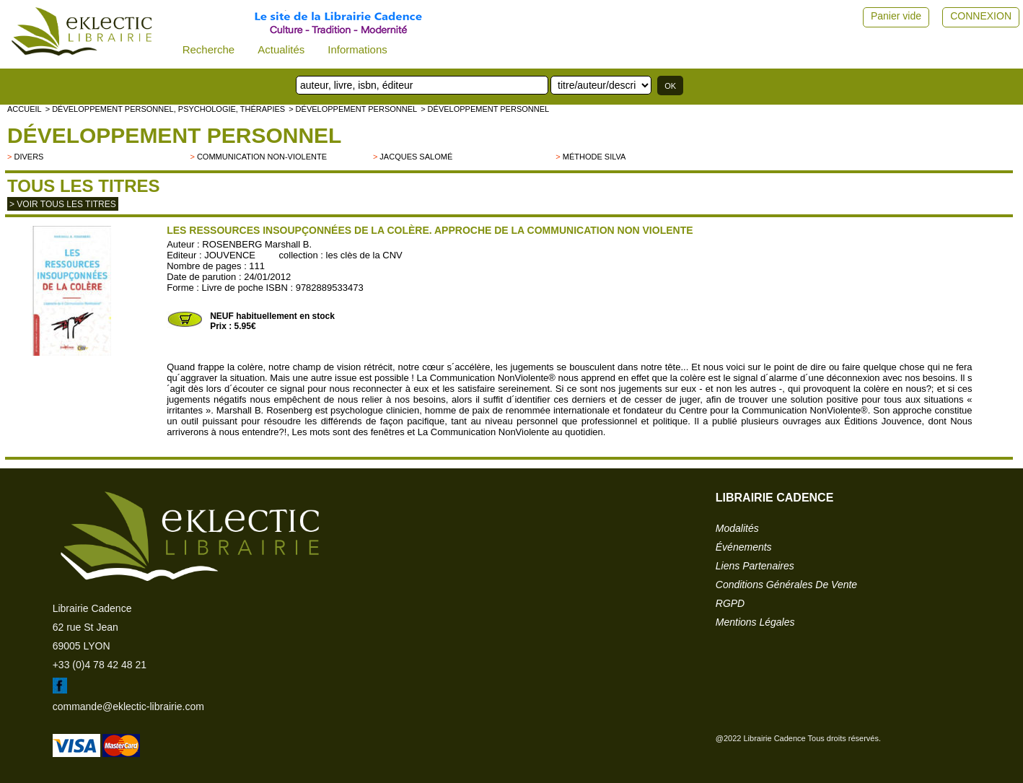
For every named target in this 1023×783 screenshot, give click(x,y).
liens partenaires (755, 566)
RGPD (730, 603)
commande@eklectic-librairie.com (128, 706)
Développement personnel (174, 135)
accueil (24, 109)
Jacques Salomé (415, 156)
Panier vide (896, 16)
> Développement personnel (353, 109)
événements (744, 547)
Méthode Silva (594, 156)
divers (28, 156)
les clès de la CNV (364, 255)
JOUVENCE (229, 255)
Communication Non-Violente (262, 156)
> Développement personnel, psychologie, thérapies (165, 109)
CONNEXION (980, 16)
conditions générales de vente (786, 584)
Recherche (209, 49)
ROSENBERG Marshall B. (257, 244)
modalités (737, 528)
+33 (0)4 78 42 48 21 (99, 664)
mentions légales (755, 622)
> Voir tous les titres (62, 204)
